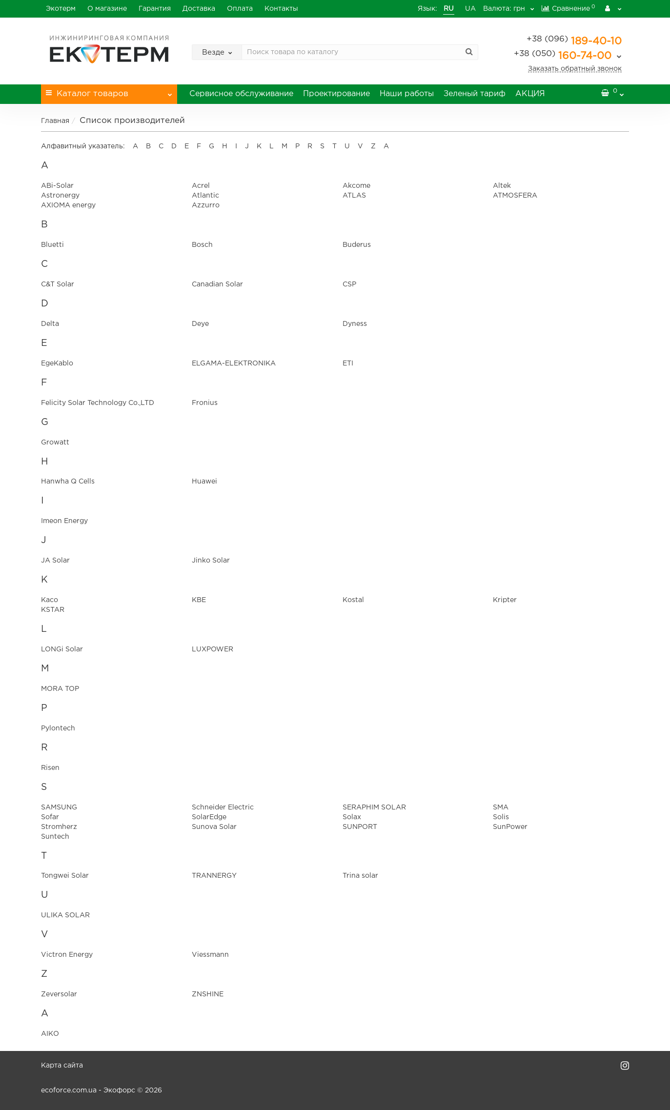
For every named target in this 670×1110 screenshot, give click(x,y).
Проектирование (336, 94)
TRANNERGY (214, 876)
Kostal (353, 600)
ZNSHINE (207, 994)
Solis (501, 817)
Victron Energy (67, 955)
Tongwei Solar (65, 876)
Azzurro (206, 205)
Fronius (205, 403)
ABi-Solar (57, 186)
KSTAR (52, 610)
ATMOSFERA (515, 196)
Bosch (202, 245)
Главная (55, 121)
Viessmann (210, 955)
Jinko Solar (211, 561)
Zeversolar (59, 994)
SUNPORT (360, 827)
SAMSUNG (59, 807)
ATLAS (354, 196)
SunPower (510, 827)
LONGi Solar (62, 649)
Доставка (199, 9)
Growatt (55, 442)
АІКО (50, 1034)
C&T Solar (57, 284)
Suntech (55, 837)
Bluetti (52, 245)
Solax (352, 817)
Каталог (109, 91)
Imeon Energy (64, 521)
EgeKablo (57, 363)
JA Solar (55, 561)
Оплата (240, 9)
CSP (349, 284)
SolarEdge (209, 817)
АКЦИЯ (530, 94)
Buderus (357, 245)
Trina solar (360, 876)
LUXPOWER (212, 649)
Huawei (204, 481)
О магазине (107, 9)
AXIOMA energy (68, 205)
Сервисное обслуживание (241, 94)
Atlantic (205, 196)
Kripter (505, 600)
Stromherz (59, 827)
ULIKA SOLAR (65, 915)
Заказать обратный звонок (575, 69)
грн (502, 9)
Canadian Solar (217, 284)
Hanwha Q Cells (68, 481)
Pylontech (58, 728)
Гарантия (155, 9)
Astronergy (60, 196)
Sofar (50, 817)
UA (460, 9)
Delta (50, 324)
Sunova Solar (214, 827)
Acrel (201, 186)
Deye (200, 324)
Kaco (49, 600)
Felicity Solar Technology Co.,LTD (97, 403)
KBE (199, 600)
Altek (502, 186)
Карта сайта (62, 1066)
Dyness (355, 324)
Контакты (281, 9)
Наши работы (407, 94)
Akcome (356, 186)
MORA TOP (60, 689)
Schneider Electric (223, 807)
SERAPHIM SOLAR (374, 807)
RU (439, 9)
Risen (50, 768)
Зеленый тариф (475, 94)
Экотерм (61, 9)
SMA (500, 807)
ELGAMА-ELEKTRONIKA (234, 363)
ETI (348, 363)
